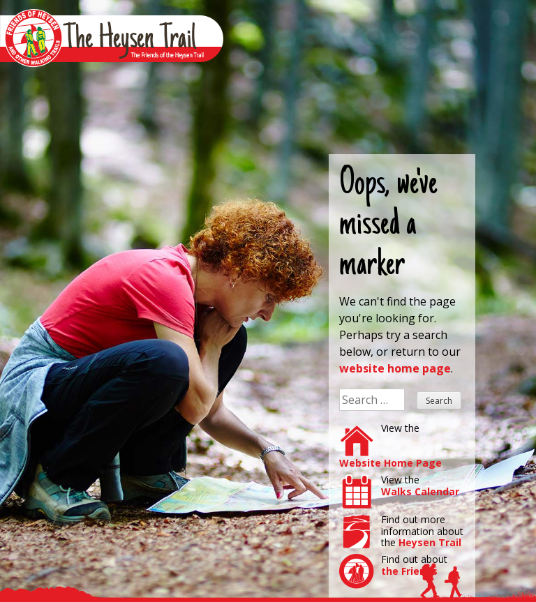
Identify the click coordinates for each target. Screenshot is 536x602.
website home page (395, 368)
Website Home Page (390, 462)
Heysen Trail (430, 542)
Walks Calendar (420, 491)
